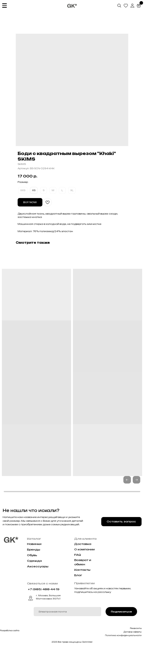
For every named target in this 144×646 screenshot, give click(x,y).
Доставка (82, 544)
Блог (78, 575)
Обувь (32, 555)
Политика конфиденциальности (123, 635)
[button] (136, 480)
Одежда (34, 561)
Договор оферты (133, 632)
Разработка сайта (9, 630)
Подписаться (121, 611)
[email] (67, 611)
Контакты (82, 569)
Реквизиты (136, 628)
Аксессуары (37, 566)
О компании (84, 549)
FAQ (77, 555)
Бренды (33, 549)
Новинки (34, 544)
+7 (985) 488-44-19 (43, 589)
